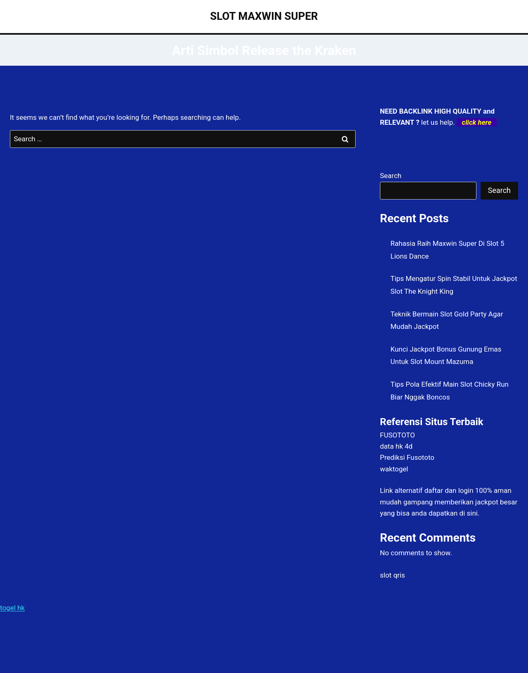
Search (390, 175)
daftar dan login (449, 490)
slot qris (392, 575)
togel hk (12, 608)
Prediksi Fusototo (407, 457)
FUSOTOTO (397, 435)
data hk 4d (396, 446)
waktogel (394, 469)
